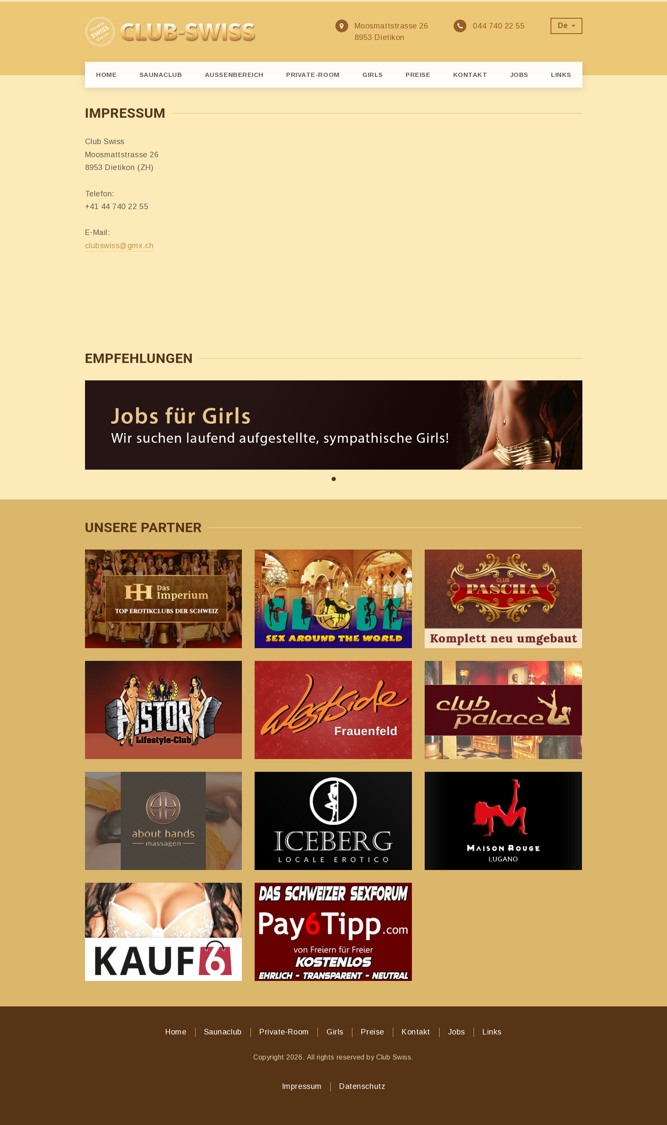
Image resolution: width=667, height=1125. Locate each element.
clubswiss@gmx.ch (119, 245)
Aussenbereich (234, 74)
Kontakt (470, 74)
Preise (418, 74)
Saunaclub (160, 74)
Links (561, 74)
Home (106, 74)
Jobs (519, 74)
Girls (372, 74)
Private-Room (312, 74)
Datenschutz (362, 1086)
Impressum (302, 1086)
